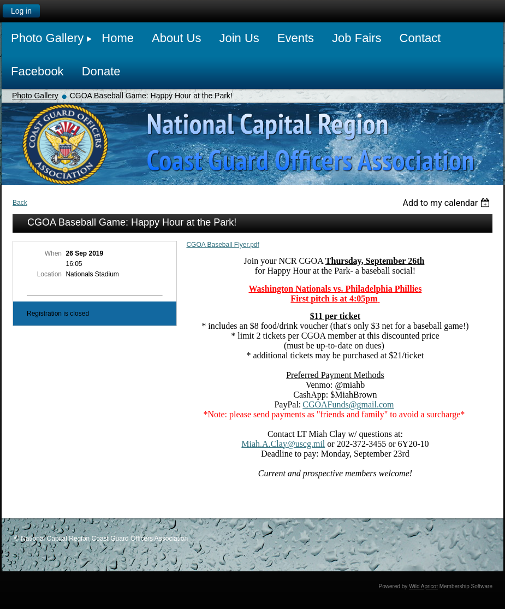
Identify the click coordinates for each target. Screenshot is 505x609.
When (53, 253)
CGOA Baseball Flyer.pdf (222, 245)
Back (20, 202)
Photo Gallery (35, 95)
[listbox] (447, 203)
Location (49, 274)
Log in (21, 11)
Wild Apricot (423, 586)
